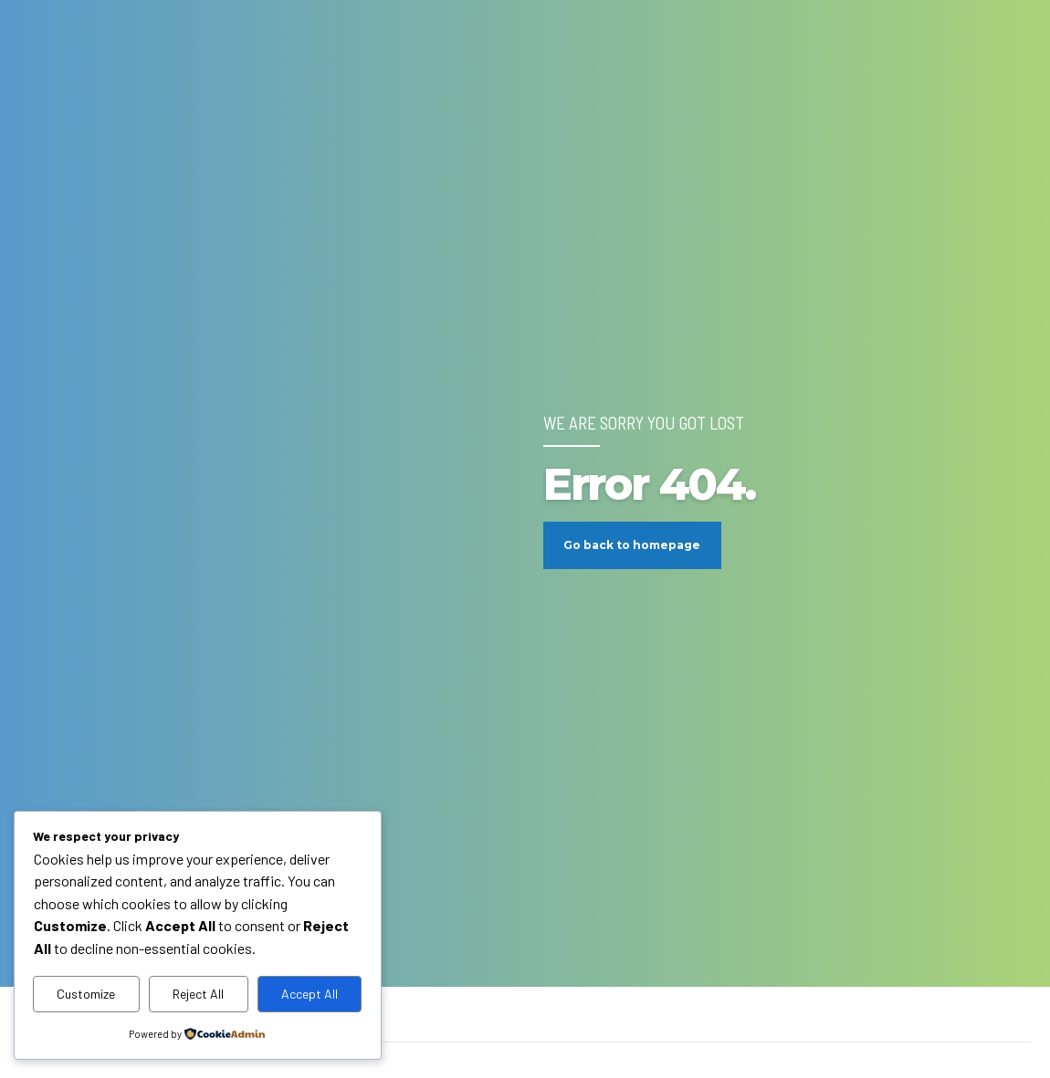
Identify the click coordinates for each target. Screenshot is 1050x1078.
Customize (86, 993)
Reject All (198, 993)
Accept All (309, 993)
